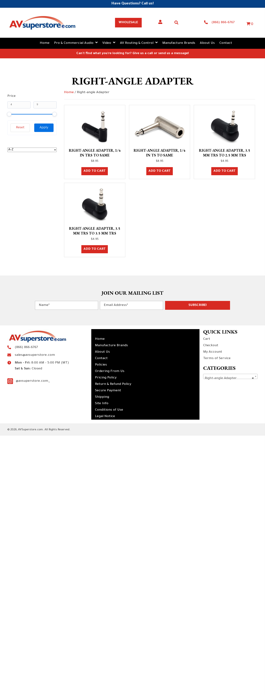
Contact (101, 358)
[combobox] (230, 376)
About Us (102, 352)
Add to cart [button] (95, 171)
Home (69, 92)
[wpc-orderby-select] (32, 150)
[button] (197, 305)
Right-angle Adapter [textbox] (229, 378)
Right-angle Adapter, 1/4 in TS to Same (159, 153)
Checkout (210, 346)
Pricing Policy (105, 378)
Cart (206, 339)
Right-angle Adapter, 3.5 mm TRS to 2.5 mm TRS (224, 153)
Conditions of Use (109, 410)
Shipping (102, 397)
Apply (44, 128)
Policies (101, 365)
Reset (20, 128)
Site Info (101, 403)
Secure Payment (108, 391)
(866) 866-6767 (223, 22)
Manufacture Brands (111, 346)
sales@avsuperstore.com (35, 355)
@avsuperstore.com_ (33, 381)
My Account (212, 352)
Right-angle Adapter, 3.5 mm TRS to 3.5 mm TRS (94, 231)
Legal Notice (105, 416)
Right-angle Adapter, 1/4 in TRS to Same (95, 153)
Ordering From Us (109, 371)
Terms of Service (217, 358)
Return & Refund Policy (113, 384)
